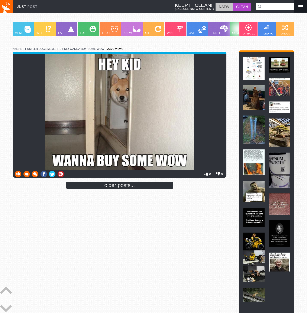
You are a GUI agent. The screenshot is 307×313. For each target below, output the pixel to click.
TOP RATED (248, 29)
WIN (175, 30)
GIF (153, 30)
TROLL (110, 30)
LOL (88, 30)
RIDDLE (219, 29)
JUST (27, 7)
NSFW (131, 30)
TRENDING (266, 29)
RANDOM (285, 29)
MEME (23, 30)
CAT (197, 30)
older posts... (119, 185)
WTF (43, 30)
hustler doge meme (40, 48)
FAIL (66, 30)
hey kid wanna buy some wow (80, 48)
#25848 (17, 48)
